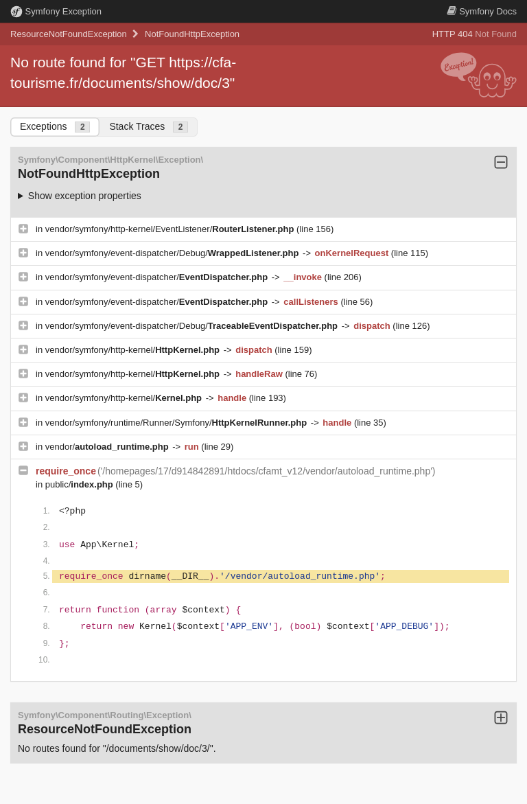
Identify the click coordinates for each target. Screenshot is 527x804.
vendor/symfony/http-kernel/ (133, 350)
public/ (80, 484)
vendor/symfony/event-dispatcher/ (157, 277)
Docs (482, 11)
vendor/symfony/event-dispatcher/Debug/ (173, 253)
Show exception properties (84, 195)
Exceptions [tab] (55, 127)
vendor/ (108, 446)
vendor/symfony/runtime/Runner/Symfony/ (177, 422)
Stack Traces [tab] (148, 127)
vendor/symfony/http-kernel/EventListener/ (170, 229)
